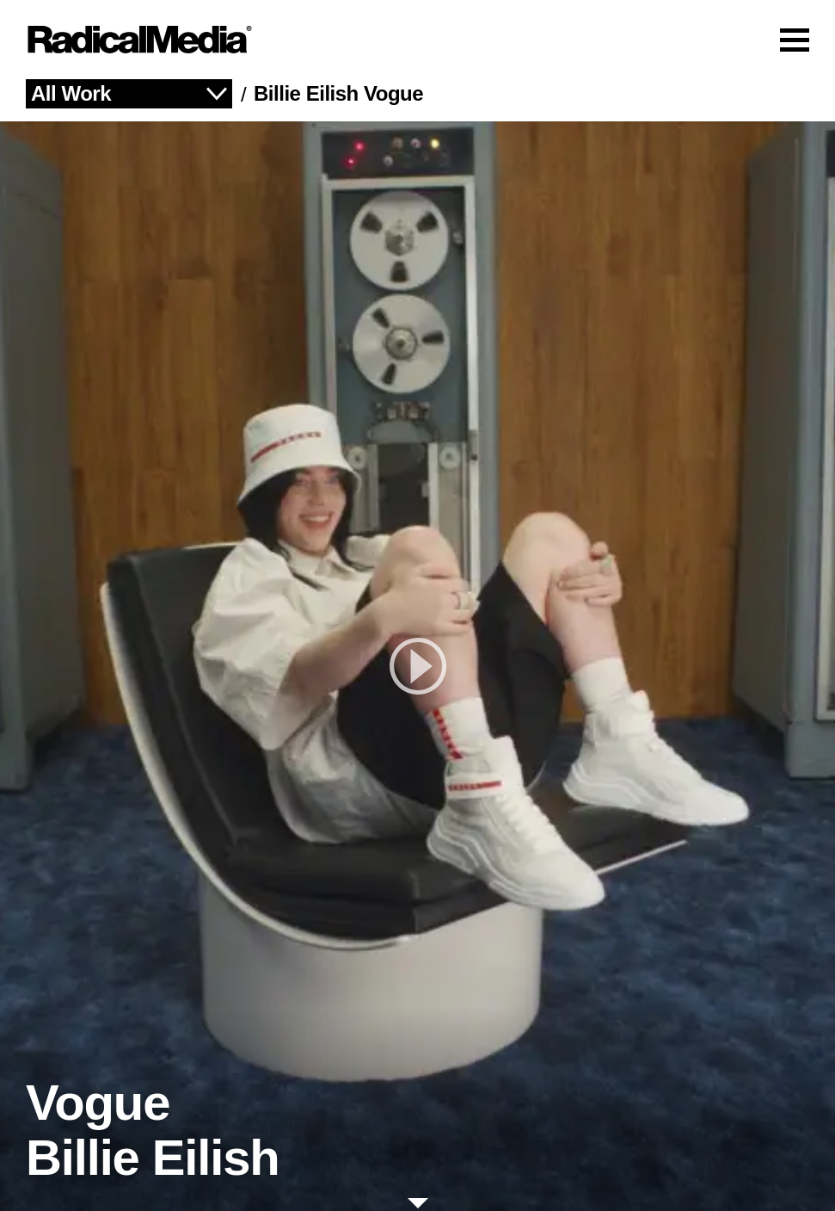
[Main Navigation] (417, 39)
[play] (417, 666)
